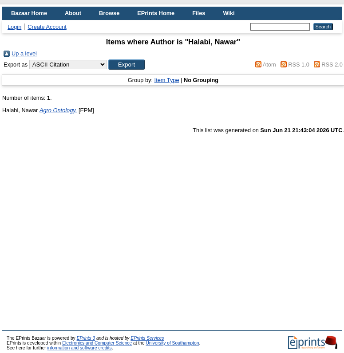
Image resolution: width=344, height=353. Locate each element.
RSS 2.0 (332, 64)
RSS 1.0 (298, 64)
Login (14, 27)
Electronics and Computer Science (97, 343)
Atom (269, 64)
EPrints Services (147, 338)
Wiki (228, 13)
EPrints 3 (86, 338)
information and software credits (79, 347)
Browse (109, 13)
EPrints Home (155, 13)
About (73, 13)
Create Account (47, 27)
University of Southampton (172, 343)
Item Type (166, 80)
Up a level (24, 53)
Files (198, 13)
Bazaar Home (29, 13)
